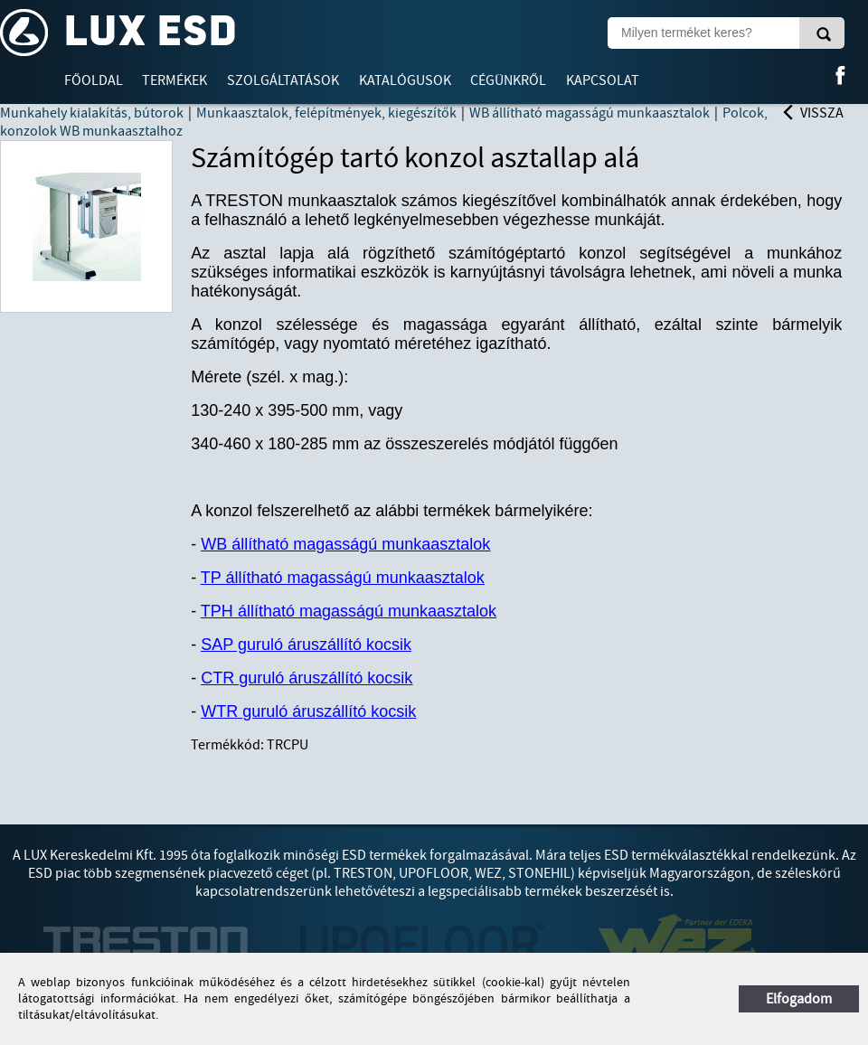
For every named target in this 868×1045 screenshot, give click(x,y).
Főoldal (93, 80)
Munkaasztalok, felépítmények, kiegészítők (326, 113)
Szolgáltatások (283, 80)
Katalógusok (405, 80)
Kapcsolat (602, 80)
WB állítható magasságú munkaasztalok (589, 113)
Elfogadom (799, 999)
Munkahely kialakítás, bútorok (92, 113)
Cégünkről (508, 80)
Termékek (174, 80)
